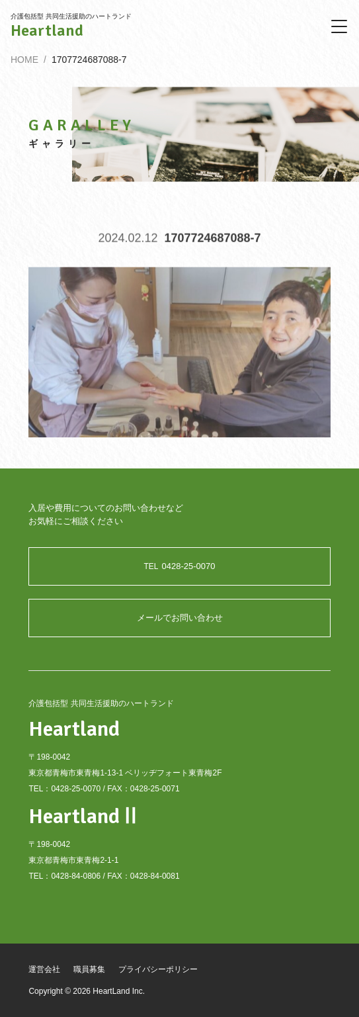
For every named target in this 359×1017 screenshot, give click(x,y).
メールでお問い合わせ (180, 618)
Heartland (47, 30)
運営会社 (44, 969)
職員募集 (89, 969)
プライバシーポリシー (158, 969)
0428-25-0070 (180, 566)
